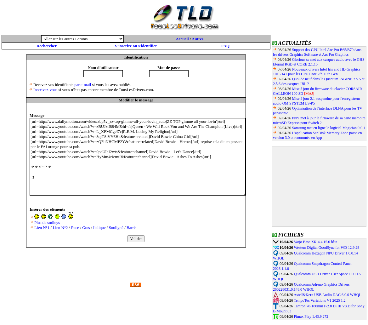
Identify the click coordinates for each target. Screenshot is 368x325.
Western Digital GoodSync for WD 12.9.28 (326, 247)
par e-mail (82, 84)
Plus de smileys (47, 222)
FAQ (225, 45)
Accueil (182, 39)
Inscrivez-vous (45, 89)
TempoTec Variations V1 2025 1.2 (319, 300)
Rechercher (47, 45)
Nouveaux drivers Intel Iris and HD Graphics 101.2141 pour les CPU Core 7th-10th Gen (316, 71)
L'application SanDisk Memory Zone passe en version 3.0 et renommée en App (317, 135)
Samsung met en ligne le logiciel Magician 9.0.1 (328, 128)
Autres (197, 39)
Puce (75, 227)
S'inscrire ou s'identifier (136, 45)
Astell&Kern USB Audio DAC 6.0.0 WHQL (327, 295)
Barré (131, 227)
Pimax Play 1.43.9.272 (311, 316)
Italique (99, 227)
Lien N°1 (41, 227)
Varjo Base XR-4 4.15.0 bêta (315, 242)
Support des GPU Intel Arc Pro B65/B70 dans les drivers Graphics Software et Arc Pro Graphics (317, 52)
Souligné (116, 227)
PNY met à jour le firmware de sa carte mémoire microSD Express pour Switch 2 (319, 120)
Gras (86, 227)
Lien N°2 (60, 227)
